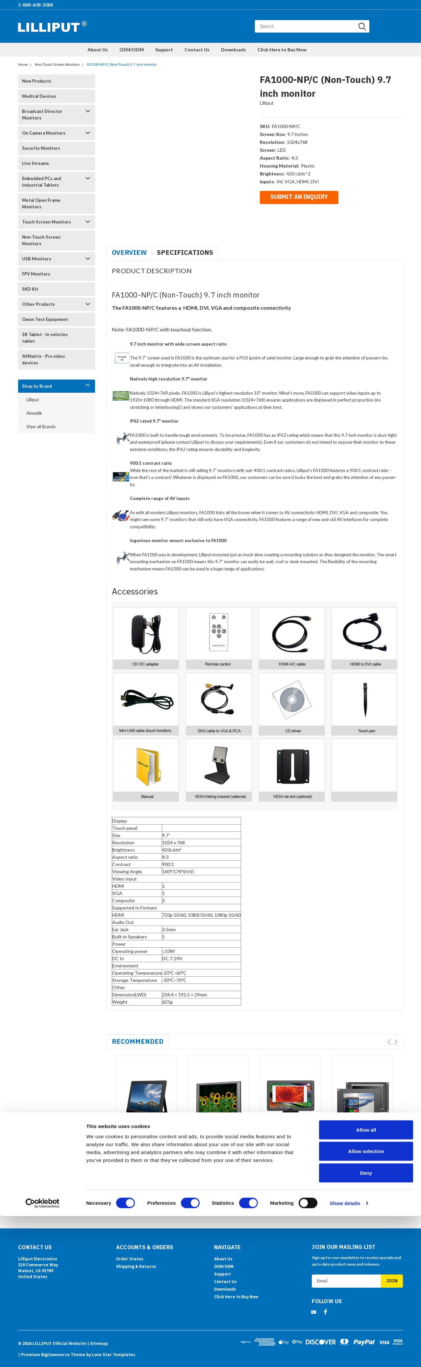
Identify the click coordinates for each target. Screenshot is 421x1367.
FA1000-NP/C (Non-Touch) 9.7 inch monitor (122, 65)
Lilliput (32, 399)
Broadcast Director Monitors (42, 114)
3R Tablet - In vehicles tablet (45, 338)
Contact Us (197, 49)
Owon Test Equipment (45, 319)
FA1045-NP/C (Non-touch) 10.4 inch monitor (212, 1161)
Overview (129, 252)
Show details (345, 1354)
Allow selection (366, 1302)
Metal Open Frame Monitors (41, 203)
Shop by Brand (37, 386)
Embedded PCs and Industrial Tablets (41, 182)
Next (396, 1042)
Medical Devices (39, 96)
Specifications (185, 252)
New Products (36, 81)
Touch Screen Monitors (46, 221)
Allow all (366, 1280)
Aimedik (34, 413)
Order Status (129, 1258)
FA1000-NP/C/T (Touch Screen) (144, 1158)
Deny (366, 1324)
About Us (97, 49)
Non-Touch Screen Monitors (57, 65)
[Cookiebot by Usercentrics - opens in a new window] (42, 1354)
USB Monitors (36, 258)
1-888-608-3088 (35, 5)
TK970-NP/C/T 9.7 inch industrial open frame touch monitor (360, 1161)
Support (164, 49)
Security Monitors (41, 148)
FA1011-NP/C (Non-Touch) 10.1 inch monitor (284, 1161)
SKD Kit (30, 289)
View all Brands (41, 426)
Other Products (38, 304)
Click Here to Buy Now (282, 49)
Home (23, 65)
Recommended (137, 1041)
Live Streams (35, 163)
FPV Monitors (36, 273)
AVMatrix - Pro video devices (43, 359)
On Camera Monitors (43, 133)
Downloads (233, 49)
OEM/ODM (131, 49)
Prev (389, 1042)
